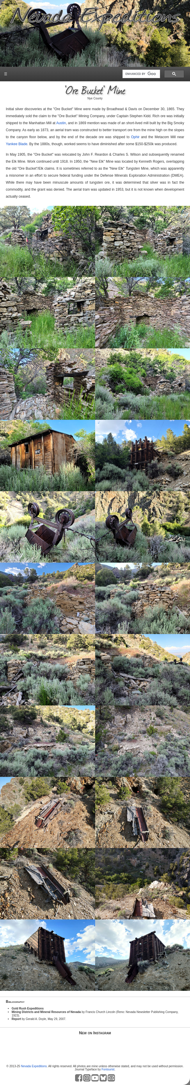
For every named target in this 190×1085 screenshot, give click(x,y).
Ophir (135, 137)
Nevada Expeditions (34, 1066)
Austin (61, 123)
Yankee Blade (16, 144)
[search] (140, 74)
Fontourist (108, 1069)
